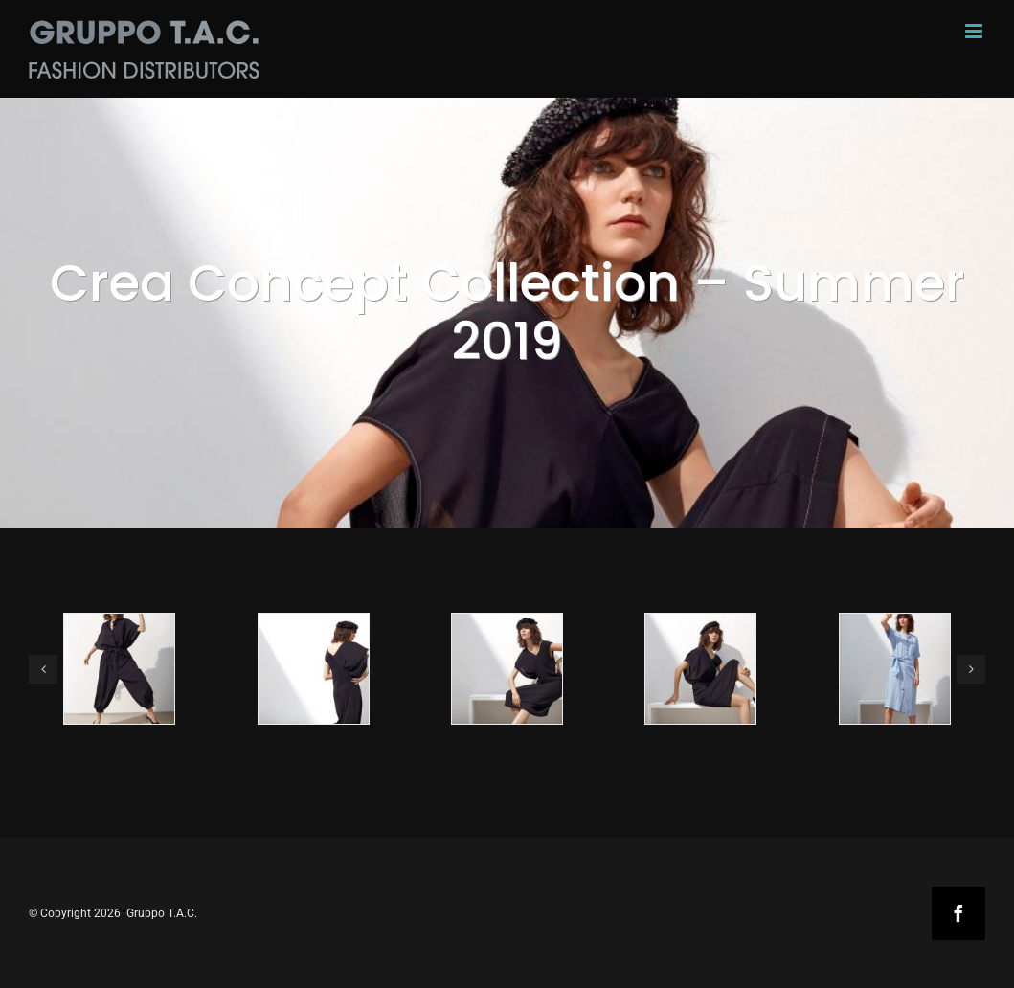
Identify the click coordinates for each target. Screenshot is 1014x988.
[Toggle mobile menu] (975, 31)
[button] (43, 669)
